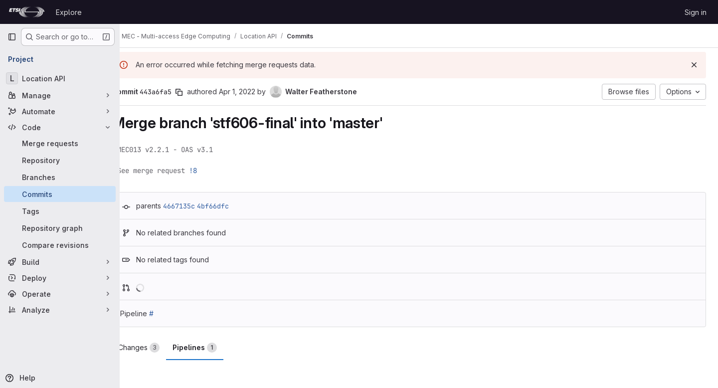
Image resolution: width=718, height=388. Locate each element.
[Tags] (60, 211)
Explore (69, 12)
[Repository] (60, 160)
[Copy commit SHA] (199, 92)
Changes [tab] (159, 348)
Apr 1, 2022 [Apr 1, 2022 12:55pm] (257, 91)
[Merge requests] (60, 143)
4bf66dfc (233, 205)
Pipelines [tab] (214, 348)
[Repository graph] (60, 228)
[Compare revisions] (60, 245)
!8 (213, 170)
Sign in (696, 12)
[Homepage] (26, 12)
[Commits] (60, 194)
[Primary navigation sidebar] (12, 37)
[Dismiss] (694, 65)
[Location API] (60, 78)
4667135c (199, 205)
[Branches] (60, 177)
